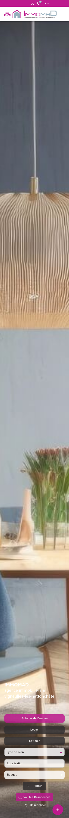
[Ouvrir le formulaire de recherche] (34, 794)
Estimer (34, 748)
